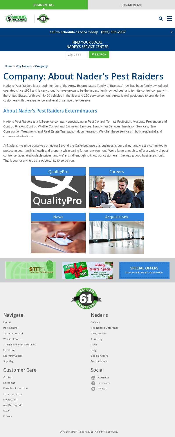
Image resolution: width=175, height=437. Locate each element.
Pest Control (10, 327)
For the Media (99, 361)
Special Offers (99, 355)
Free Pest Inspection (15, 388)
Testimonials (98, 333)
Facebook (100, 383)
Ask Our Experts (12, 405)
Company (96, 339)
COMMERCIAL (131, 5)
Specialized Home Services (19, 344)
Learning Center (12, 355)
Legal (6, 410)
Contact (8, 377)
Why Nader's (24, 66)
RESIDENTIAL (43, 5)
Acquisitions (116, 216)
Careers (116, 171)
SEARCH (99, 54)
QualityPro (58, 171)
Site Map (8, 361)
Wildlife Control (12, 339)
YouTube (100, 377)
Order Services (12, 394)
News (58, 216)
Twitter (98, 388)
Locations (9, 350)
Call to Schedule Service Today (88, 32)
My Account (10, 399)
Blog (93, 350)
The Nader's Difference (105, 327)
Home (8, 66)
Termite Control (13, 333)
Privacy (7, 416)
